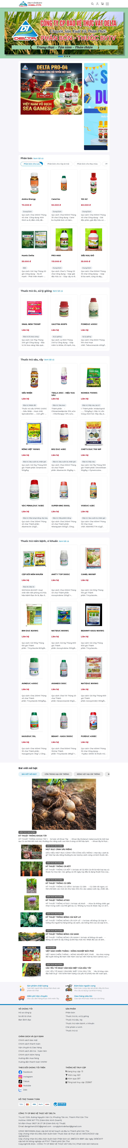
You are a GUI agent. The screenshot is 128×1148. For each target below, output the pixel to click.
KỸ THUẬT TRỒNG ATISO (57, 900)
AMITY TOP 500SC (60, 574)
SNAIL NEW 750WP (31, 324)
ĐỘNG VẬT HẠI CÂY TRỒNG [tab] (88, 774)
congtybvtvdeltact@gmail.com (67, 1126)
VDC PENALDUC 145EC (33, 505)
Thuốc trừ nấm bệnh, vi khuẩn (39, 541)
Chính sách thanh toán (29, 1044)
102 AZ (84, 199)
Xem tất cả (38, 158)
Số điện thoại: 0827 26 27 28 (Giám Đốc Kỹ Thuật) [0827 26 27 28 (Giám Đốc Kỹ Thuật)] (41, 1123)
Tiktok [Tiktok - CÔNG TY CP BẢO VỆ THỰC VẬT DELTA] (23, 1081)
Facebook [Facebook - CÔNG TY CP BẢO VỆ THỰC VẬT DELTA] (25, 1072)
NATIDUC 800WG (60, 631)
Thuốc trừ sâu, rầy (32, 359)
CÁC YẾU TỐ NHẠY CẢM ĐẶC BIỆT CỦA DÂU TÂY (68, 968)
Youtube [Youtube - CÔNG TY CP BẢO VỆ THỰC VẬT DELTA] (24, 1085)
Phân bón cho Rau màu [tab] (89, 163)
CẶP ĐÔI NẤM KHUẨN (32, 574)
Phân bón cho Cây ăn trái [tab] (60, 163)
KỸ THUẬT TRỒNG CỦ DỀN (58, 883)
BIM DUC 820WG (30, 631)
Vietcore (94, 1144)
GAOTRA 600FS (59, 324)
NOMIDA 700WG (89, 393)
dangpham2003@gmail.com (37, 1126)
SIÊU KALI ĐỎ (87, 255)
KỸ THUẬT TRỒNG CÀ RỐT (58, 866)
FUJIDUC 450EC (89, 736)
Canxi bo (55, 199)
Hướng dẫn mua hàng (28, 1058)
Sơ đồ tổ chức (24, 1016)
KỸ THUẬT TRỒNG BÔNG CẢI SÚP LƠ (63, 917)
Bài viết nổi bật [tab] (29, 774)
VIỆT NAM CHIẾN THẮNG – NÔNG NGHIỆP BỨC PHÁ (70, 951)
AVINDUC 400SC (30, 683)
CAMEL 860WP (88, 574)
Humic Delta (28, 255)
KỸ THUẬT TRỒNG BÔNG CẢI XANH (62, 934)
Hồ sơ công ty (24, 1012)
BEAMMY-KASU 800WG (92, 631)
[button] (60, 56)
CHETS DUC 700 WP (91, 449)
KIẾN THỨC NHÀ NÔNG (27, 832)
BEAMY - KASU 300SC (62, 736)
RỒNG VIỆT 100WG (31, 449)
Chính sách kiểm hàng (29, 1055)
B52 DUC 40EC (58, 449)
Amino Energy (29, 199)
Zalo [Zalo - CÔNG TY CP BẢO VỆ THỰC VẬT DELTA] (22, 1090)
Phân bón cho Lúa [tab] (33, 163)
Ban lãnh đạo (24, 1020)
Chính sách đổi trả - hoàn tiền (32, 1051)
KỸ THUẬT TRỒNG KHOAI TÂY (32, 836)
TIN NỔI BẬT (51, 947)
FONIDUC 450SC (89, 324)
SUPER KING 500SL (60, 505)
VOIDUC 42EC (88, 505)
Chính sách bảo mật (27, 1040)
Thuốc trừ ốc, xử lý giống (36, 290)
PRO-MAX (56, 255)
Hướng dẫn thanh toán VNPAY (32, 1062)
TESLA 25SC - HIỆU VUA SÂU (63, 394)
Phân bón (26, 158)
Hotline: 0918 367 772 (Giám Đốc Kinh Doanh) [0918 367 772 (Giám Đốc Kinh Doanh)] (40, 1120)
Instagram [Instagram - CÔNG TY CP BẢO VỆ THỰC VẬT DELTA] (25, 1077)
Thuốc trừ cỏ (72, 1030)
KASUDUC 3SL (29, 736)
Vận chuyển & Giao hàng (30, 1047)
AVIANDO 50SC (58, 683)
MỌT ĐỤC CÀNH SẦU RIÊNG (59, 849)
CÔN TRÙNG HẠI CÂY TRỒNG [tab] (57, 774)
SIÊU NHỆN (27, 393)
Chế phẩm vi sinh (74, 1027)
